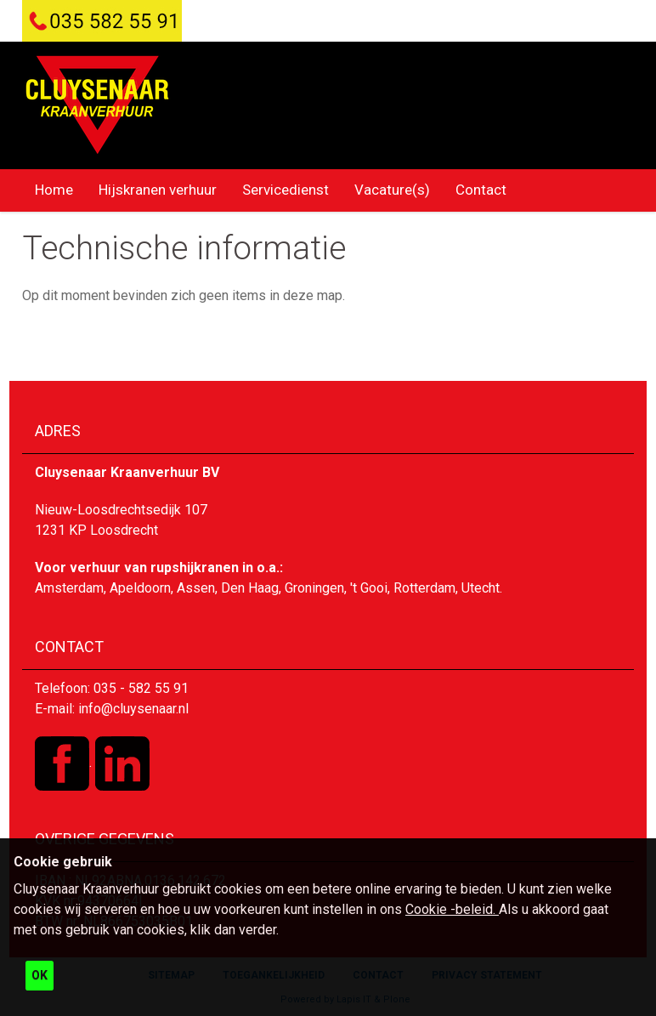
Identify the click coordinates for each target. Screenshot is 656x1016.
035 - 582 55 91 (141, 688)
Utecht (480, 588)
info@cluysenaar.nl (133, 709)
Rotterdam (424, 588)
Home (54, 189)
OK (39, 975)
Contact (480, 189)
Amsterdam (69, 588)
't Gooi (368, 588)
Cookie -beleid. (452, 909)
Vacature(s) (392, 189)
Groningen (314, 588)
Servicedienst (285, 189)
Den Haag (250, 588)
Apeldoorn (140, 588)
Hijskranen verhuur (158, 189)
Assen (196, 588)
